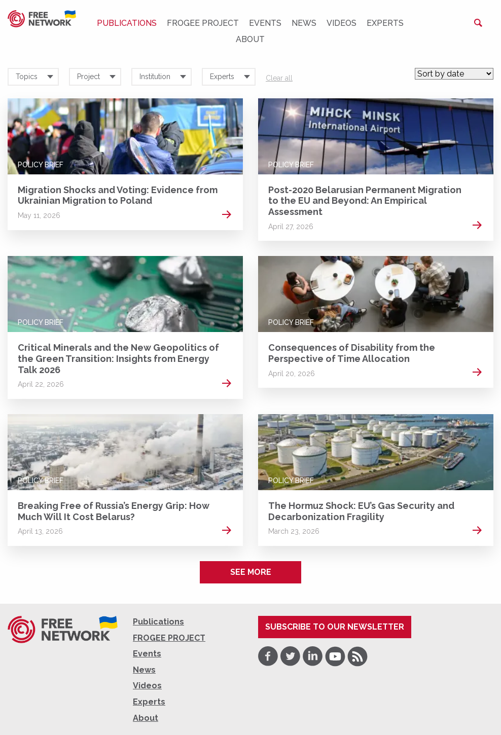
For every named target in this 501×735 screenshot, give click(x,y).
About (250, 39)
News (304, 23)
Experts (385, 23)
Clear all (279, 78)
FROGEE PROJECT (203, 23)
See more (250, 572)
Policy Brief (40, 165)
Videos (341, 23)
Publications (127, 23)
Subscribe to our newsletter (334, 627)
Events (265, 23)
